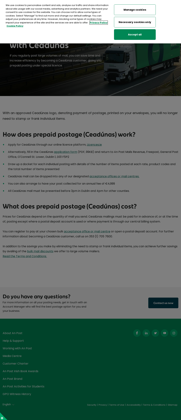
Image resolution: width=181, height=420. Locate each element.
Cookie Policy (15, 25)
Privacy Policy (98, 22)
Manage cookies (135, 9)
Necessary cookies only (135, 21)
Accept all (135, 34)
